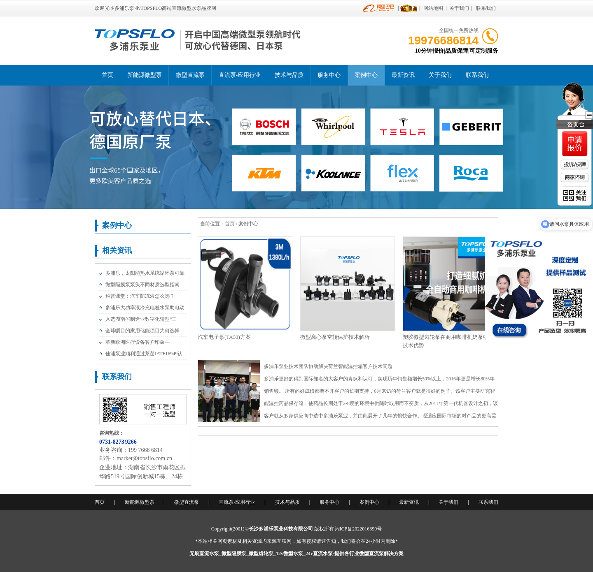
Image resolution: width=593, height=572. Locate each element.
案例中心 (366, 75)
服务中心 (329, 75)
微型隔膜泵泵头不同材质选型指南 (142, 284)
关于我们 (459, 8)
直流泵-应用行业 (240, 75)
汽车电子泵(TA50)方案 (224, 337)
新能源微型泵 (144, 75)
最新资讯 (403, 75)
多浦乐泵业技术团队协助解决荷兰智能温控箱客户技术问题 (328, 366)
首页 (107, 75)
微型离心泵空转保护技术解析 (335, 337)
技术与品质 (289, 75)
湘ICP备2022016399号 (358, 529)
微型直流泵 (190, 75)
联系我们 (486, 8)
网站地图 (433, 8)
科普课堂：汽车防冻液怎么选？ (140, 296)
